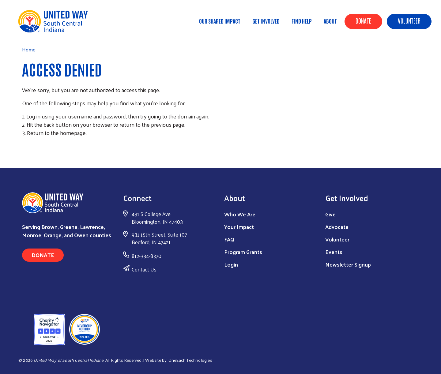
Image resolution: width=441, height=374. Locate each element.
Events (333, 251)
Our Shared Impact (219, 20)
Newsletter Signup (348, 264)
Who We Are (239, 214)
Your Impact (239, 226)
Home (36, 31)
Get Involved (266, 20)
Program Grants (243, 251)
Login (231, 264)
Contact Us (144, 269)
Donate (363, 20)
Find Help (302, 20)
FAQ (229, 239)
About (330, 20)
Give (330, 214)
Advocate (337, 226)
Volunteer (409, 20)
